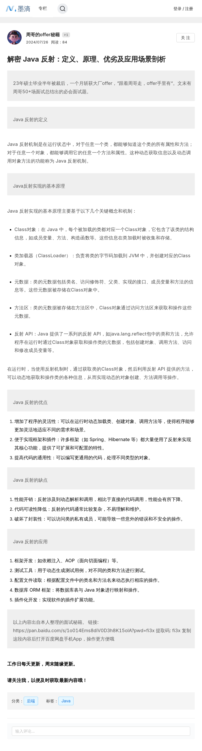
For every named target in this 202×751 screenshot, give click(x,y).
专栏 (42, 8)
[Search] (62, 8)
